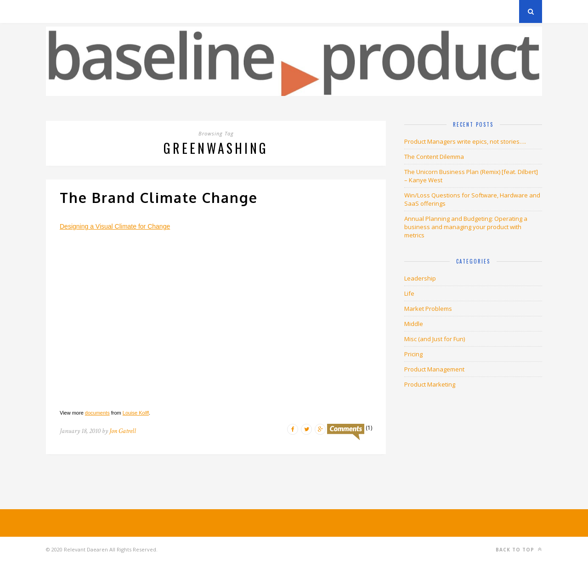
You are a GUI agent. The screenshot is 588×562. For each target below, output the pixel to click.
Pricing (413, 354)
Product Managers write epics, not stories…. (465, 141)
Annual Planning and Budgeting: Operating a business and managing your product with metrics (465, 226)
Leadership (420, 278)
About (156, 11)
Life (409, 293)
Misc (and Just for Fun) (434, 339)
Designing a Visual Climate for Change (115, 226)
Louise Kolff (136, 413)
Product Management (434, 369)
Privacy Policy (109, 11)
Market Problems (428, 308)
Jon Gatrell (122, 431)
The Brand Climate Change (159, 197)
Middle (413, 324)
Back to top (519, 549)
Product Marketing (429, 384)
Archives (59, 11)
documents (97, 413)
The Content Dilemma (434, 156)
